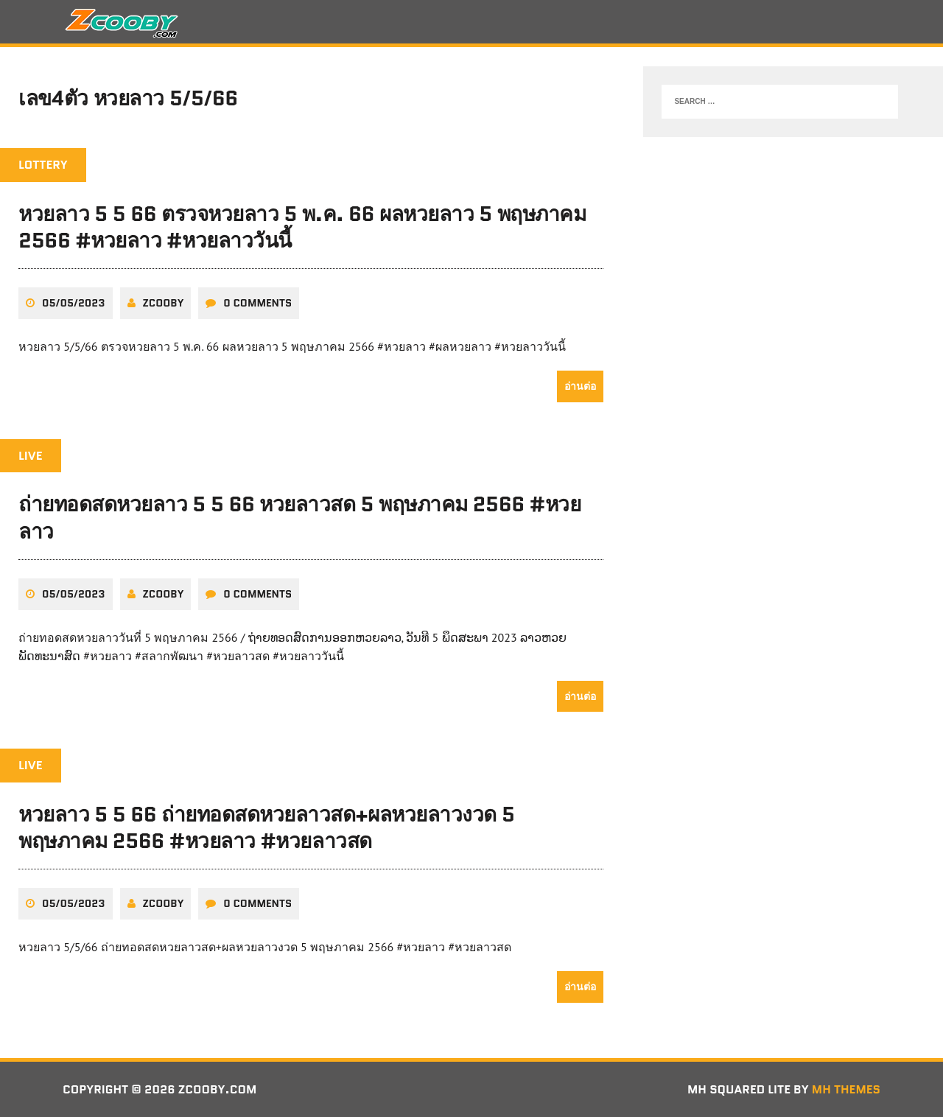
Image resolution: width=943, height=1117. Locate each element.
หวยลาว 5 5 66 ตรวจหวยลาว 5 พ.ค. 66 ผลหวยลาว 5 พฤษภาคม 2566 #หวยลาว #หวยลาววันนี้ (302, 227)
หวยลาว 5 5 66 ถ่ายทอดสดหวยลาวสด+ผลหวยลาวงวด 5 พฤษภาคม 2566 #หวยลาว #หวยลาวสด (266, 827)
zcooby (163, 302)
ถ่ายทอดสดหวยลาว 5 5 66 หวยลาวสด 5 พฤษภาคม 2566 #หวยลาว (299, 517)
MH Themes (846, 1089)
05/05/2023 (73, 302)
